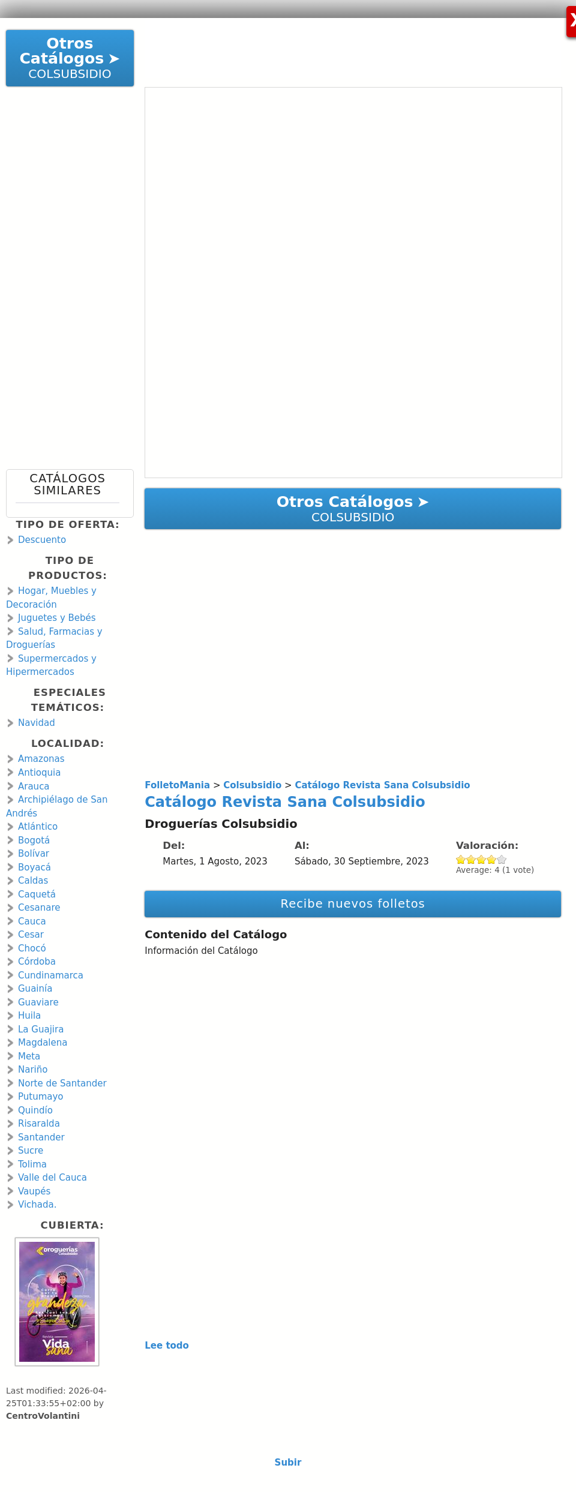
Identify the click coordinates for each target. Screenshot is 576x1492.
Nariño (32, 1069)
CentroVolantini (43, 1416)
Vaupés (34, 1191)
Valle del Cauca (52, 1177)
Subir (288, 1462)
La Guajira (41, 1029)
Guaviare (38, 1002)
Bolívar (33, 853)
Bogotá (34, 840)
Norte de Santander (62, 1083)
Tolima (32, 1164)
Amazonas (41, 758)
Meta (29, 1056)
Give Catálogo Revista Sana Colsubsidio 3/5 (481, 859)
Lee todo (167, 1345)
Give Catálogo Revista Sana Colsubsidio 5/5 (502, 859)
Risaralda (39, 1123)
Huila (29, 1015)
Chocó (32, 948)
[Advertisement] (342, 48)
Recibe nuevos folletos (352, 904)
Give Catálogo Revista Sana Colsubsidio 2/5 (471, 859)
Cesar (31, 934)
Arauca (34, 786)
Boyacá (34, 867)
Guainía (35, 988)
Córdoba (37, 961)
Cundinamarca (50, 975)
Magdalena (42, 1042)
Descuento (42, 540)
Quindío (35, 1110)
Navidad (36, 723)
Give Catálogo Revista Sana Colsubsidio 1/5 (461, 859)
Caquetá (37, 894)
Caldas (33, 880)
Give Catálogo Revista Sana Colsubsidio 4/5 (492, 859)
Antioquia (39, 772)
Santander (41, 1137)
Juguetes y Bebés (57, 618)
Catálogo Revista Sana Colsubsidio (285, 802)
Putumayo (41, 1096)
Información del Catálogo (201, 950)
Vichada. (37, 1204)
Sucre (30, 1150)
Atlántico (38, 826)
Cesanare (39, 907)
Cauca (32, 921)
